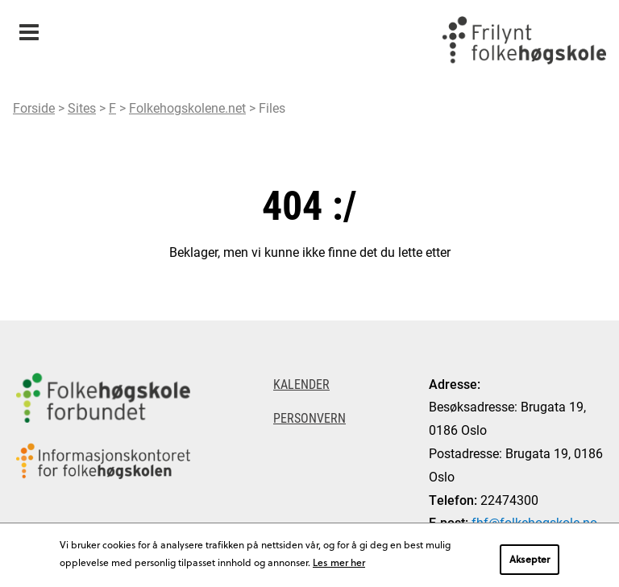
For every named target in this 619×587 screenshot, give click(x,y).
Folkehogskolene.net (187, 107)
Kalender (301, 383)
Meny (28, 27)
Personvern (309, 417)
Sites (82, 107)
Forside (34, 107)
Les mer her (339, 562)
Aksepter (529, 559)
